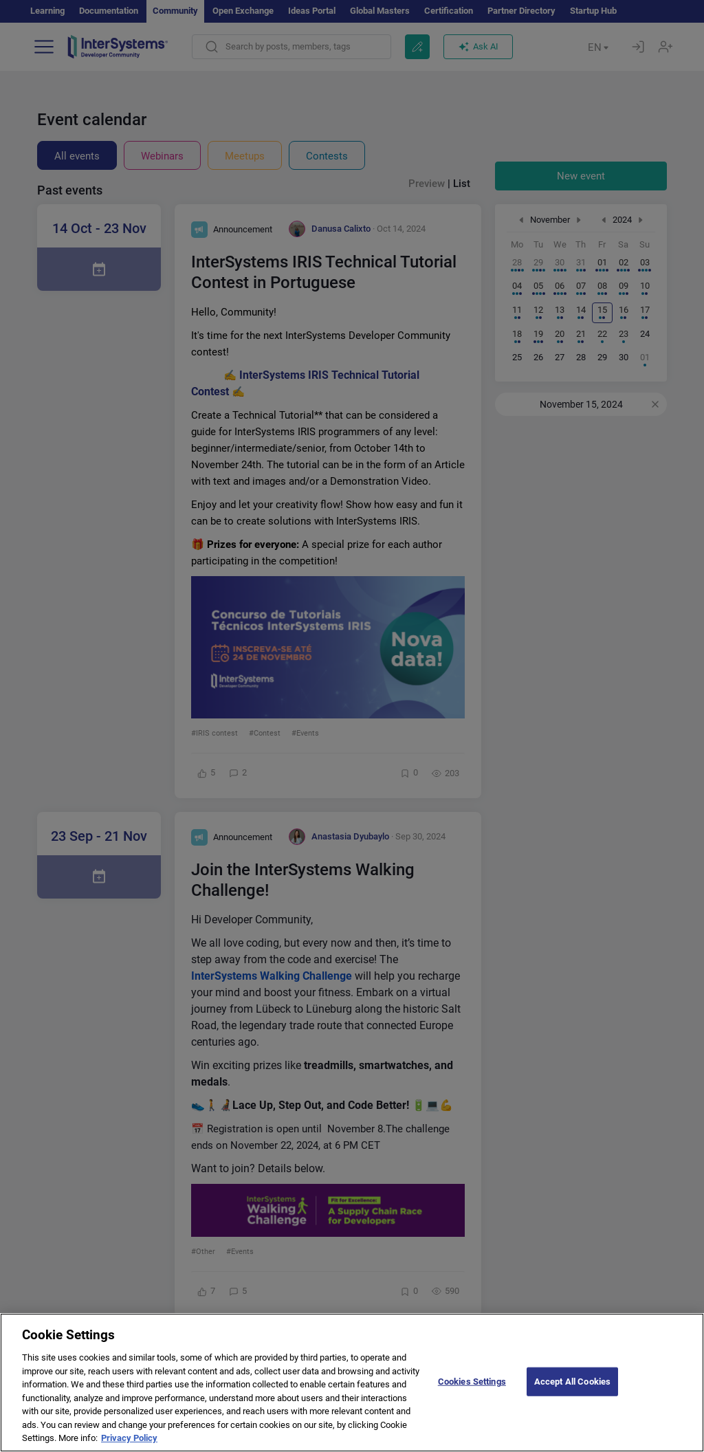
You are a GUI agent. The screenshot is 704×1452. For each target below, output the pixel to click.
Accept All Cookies (572, 1392)
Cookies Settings (472, 1392)
